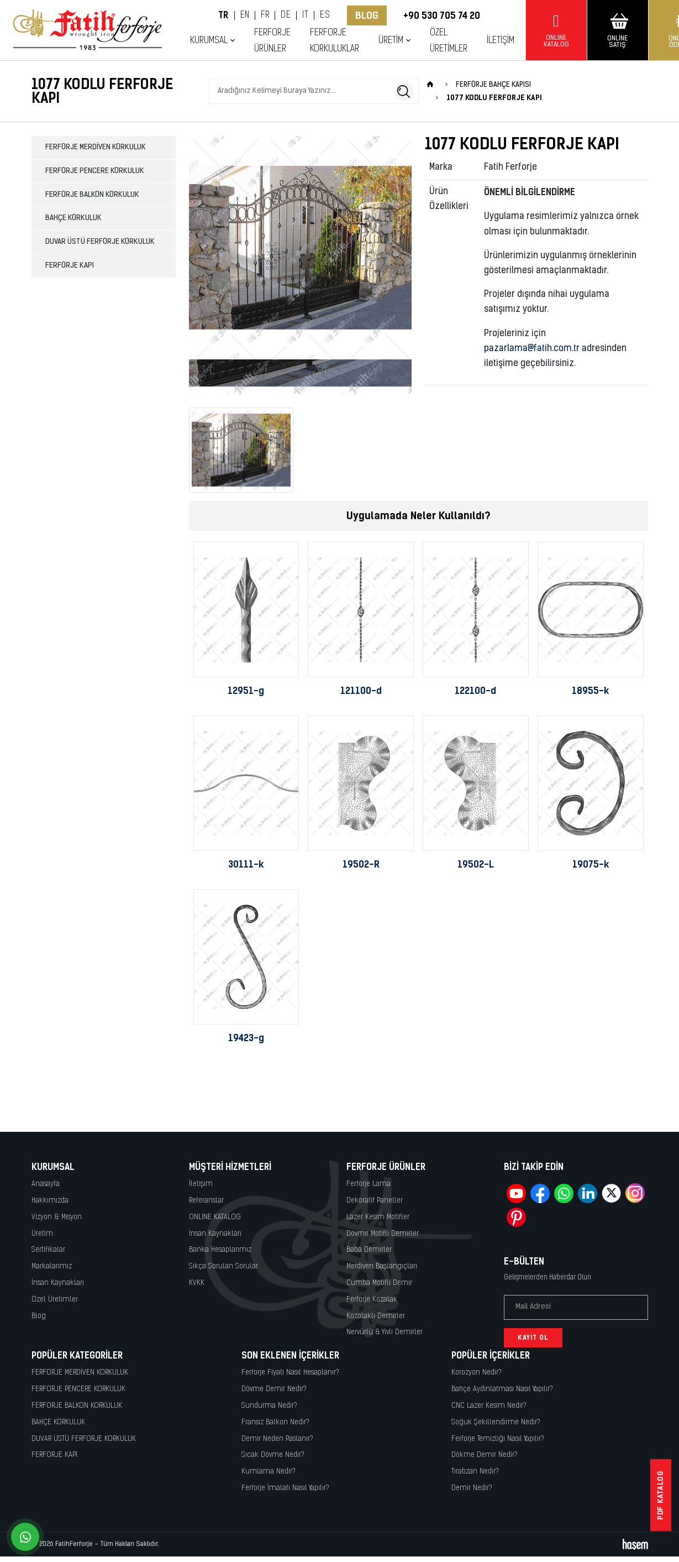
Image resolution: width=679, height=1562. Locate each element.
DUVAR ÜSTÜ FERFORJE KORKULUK (100, 241)
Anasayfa (45, 1184)
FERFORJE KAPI (69, 265)
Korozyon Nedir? (476, 1372)
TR (223, 15)
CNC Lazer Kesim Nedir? (489, 1406)
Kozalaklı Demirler (375, 1316)
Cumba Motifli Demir (379, 1283)
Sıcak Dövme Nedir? (272, 1455)
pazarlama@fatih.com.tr (532, 348)
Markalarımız (51, 1266)
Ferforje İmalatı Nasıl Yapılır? (285, 1488)
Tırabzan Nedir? (475, 1471)
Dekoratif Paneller (374, 1201)
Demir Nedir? (471, 1488)
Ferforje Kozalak (371, 1299)
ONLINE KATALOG (215, 1217)
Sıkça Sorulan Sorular (223, 1266)
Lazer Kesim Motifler (377, 1217)
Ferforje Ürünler (272, 41)
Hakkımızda (50, 1201)
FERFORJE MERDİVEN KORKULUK (95, 147)
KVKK (196, 1283)
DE (286, 15)
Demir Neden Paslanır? (277, 1439)
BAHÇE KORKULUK (73, 218)
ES (325, 15)
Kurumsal (209, 40)
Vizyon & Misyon (56, 1217)
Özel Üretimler (448, 41)
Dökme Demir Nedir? (484, 1455)
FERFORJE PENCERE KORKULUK (94, 171)
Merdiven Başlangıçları (381, 1266)
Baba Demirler (369, 1250)
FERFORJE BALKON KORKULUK (92, 194)
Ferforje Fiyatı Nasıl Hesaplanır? (290, 1372)
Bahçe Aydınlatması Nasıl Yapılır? (502, 1389)
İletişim (500, 40)
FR (265, 15)
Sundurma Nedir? (269, 1406)
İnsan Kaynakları (57, 1283)
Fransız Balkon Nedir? (275, 1422)
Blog (366, 15)
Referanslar (206, 1201)
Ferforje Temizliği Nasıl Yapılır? (497, 1439)
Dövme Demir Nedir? (274, 1389)
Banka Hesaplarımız (220, 1250)
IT (305, 15)
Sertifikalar (48, 1250)
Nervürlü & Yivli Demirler (384, 1332)
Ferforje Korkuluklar (334, 41)
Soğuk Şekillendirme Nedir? (495, 1422)
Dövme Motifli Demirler (382, 1234)
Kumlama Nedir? (268, 1471)
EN (245, 15)
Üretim (390, 40)
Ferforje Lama (368, 1184)
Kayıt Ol (533, 1337)
